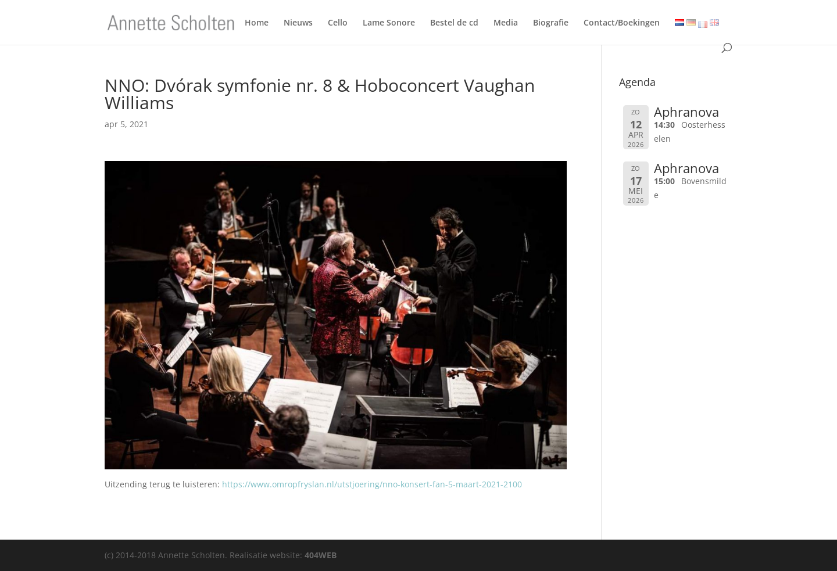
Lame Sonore (389, 24)
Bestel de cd (454, 24)
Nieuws (298, 24)
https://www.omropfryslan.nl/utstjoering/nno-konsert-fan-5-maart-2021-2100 (372, 484)
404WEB (321, 555)
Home (257, 24)
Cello (338, 24)
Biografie (550, 24)
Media (505, 24)
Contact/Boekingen (622, 24)
